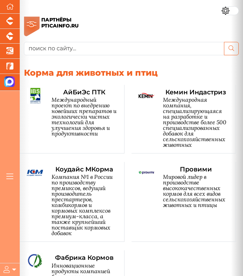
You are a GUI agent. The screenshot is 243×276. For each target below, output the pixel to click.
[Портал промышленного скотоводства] (10, 36)
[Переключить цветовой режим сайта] (230, 10)
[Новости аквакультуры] (10, 51)
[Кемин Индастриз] (187, 119)
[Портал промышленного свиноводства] (10, 21)
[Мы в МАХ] (10, 82)
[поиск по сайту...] (124, 48)
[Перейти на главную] (10, 7)
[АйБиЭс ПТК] (76, 119)
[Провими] (187, 202)
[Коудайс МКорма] (76, 202)
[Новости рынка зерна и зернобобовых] (10, 66)
